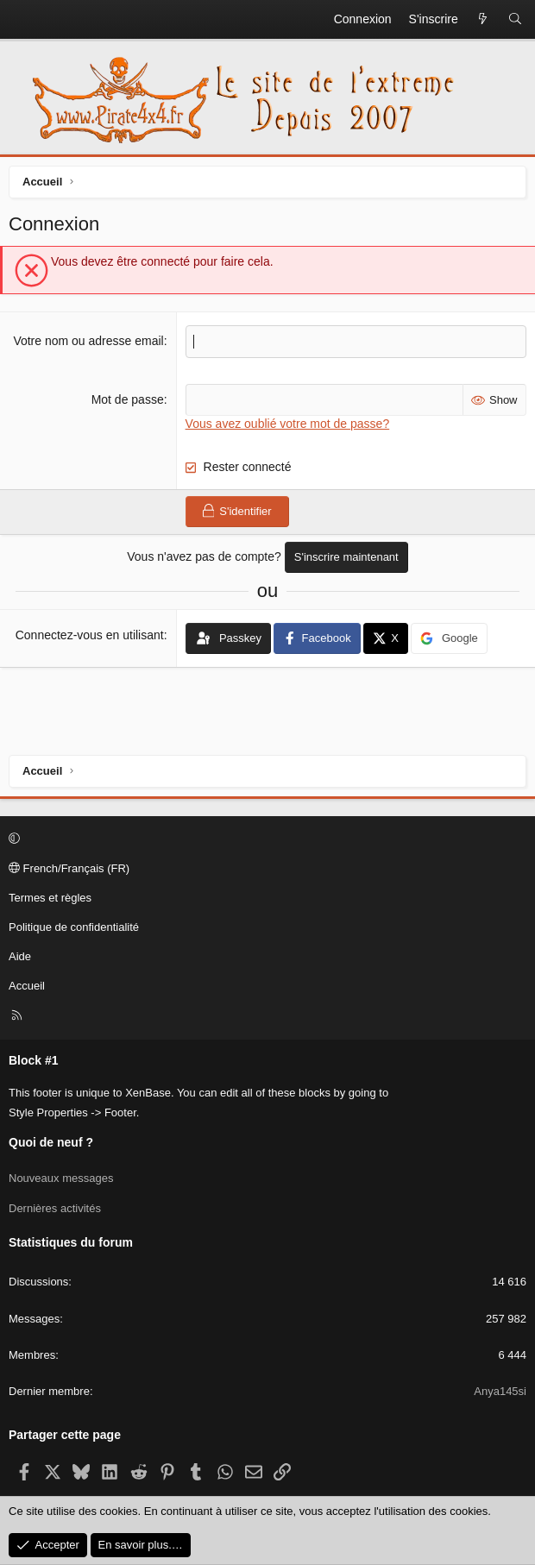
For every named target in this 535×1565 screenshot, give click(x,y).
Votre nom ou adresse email (88, 341)
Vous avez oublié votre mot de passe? (288, 424)
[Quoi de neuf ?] (483, 20)
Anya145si (500, 1391)
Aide (20, 956)
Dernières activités (55, 1208)
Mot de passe (127, 399)
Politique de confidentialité (74, 927)
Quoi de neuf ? (51, 1142)
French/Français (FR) (69, 868)
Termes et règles (50, 897)
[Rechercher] (515, 20)
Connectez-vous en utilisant (90, 635)
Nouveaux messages (61, 1178)
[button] (265, 839)
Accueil (27, 985)
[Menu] (22, 19)
